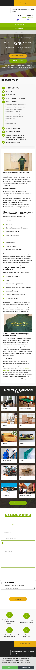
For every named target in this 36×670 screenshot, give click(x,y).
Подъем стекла (10, 118)
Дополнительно (13, 142)
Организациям (19, 28)
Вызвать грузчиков (25, 3)
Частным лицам (19, 24)
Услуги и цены (16, 38)
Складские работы (14, 131)
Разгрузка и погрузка (15, 98)
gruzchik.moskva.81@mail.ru (25, 17)
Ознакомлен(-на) (11, 577)
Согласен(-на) (19, 574)
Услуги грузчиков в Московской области (16, 138)
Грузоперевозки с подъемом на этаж (17, 114)
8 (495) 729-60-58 (25, 15)
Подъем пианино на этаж (14, 109)
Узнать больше (26, 667)
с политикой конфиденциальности (11, 577)
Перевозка (10, 95)
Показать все (18, 503)
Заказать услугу (18, 60)
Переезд (9, 91)
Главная (6, 38)
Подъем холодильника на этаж (16, 104)
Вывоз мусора (12, 88)
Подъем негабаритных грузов (15, 107)
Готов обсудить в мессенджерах (13, 572)
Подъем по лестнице (12, 121)
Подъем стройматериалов (14, 116)
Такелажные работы (15, 135)
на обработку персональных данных (23, 574)
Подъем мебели (11, 123)
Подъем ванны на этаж (13, 111)
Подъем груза (12, 101)
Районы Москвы (13, 128)
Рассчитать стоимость (18, 55)
